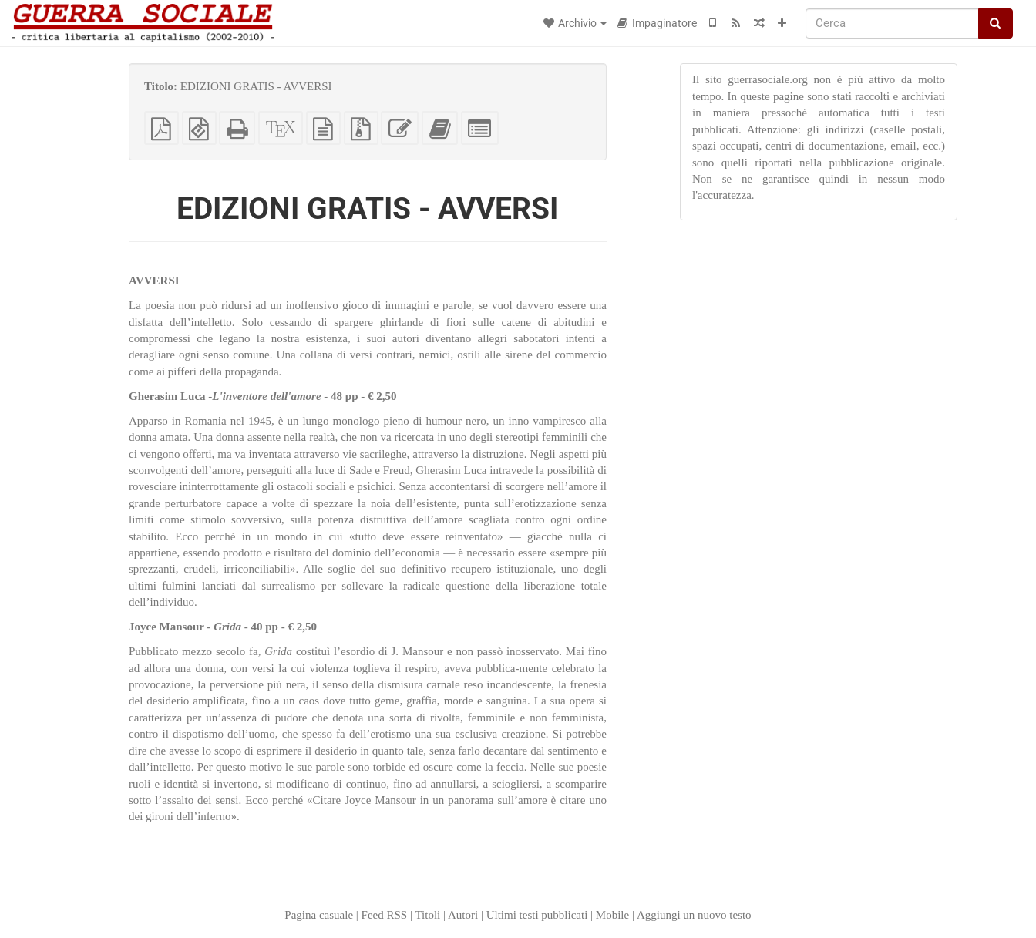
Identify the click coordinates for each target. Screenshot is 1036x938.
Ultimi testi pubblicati (537, 915)
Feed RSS (385, 915)
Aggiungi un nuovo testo (694, 915)
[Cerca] (892, 23)
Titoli (427, 915)
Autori (463, 915)
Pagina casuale (318, 915)
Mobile (612, 915)
